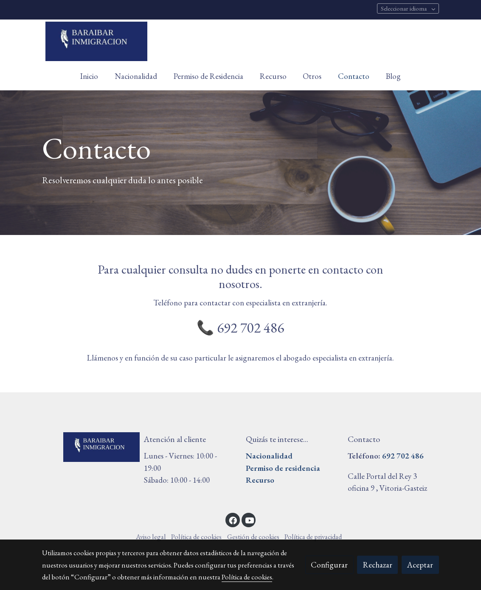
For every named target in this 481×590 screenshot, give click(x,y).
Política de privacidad (313, 536)
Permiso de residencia (283, 468)
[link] (96, 41)
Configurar (329, 564)
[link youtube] (250, 520)
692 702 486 (403, 455)
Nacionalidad (269, 455)
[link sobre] (87, 447)
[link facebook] (233, 520)
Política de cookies (196, 536)
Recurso (260, 480)
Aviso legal (151, 536)
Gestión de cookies (253, 536)
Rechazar (377, 564)
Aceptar (420, 564)
